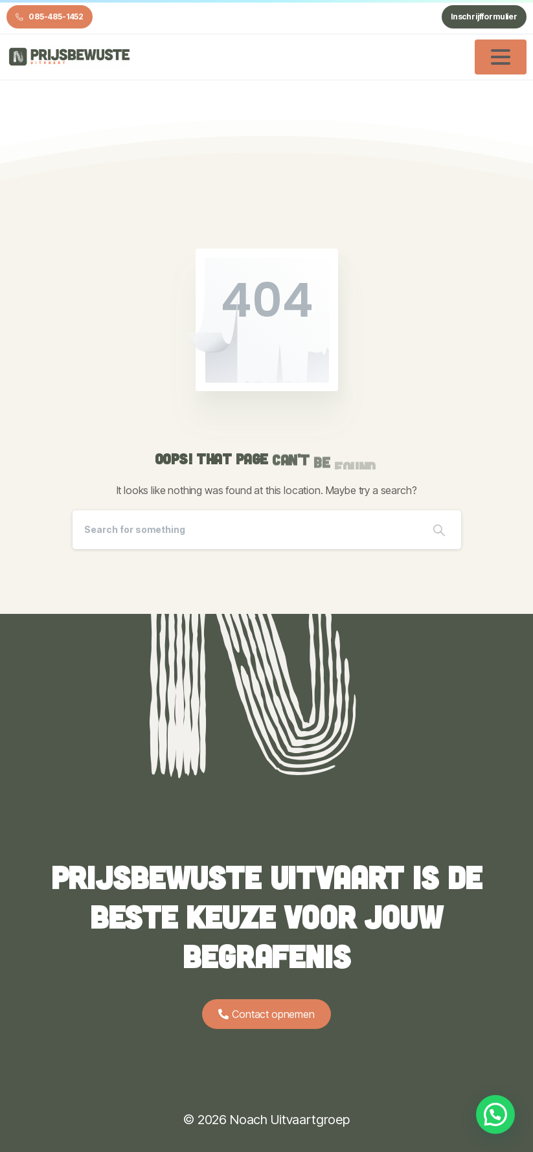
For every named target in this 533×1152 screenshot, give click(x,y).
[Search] (245, 529)
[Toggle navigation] (501, 57)
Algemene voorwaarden (267, 1093)
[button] (495, 1114)
